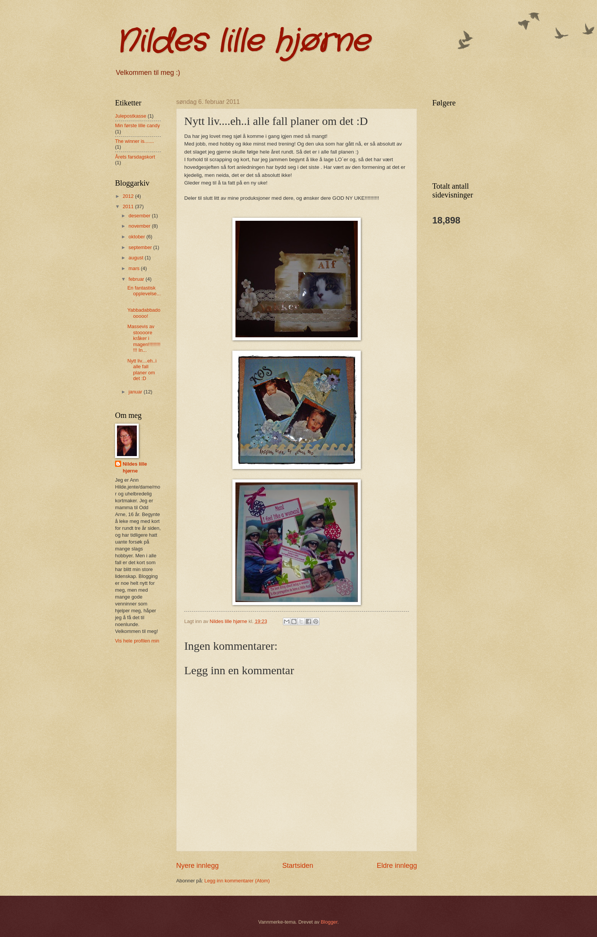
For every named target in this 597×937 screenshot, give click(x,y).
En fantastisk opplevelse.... (144, 294)
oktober (137, 237)
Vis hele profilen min (137, 641)
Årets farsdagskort (135, 157)
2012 (129, 196)
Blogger (329, 922)
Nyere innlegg (197, 865)
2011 (129, 206)
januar (135, 392)
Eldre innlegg (397, 865)
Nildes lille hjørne (242, 42)
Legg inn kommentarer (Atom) (237, 881)
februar (136, 279)
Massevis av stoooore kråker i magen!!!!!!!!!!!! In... (144, 338)
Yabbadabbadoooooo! (143, 313)
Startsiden (297, 865)
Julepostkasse (130, 116)
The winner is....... (134, 141)
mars (134, 268)
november (140, 226)
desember (140, 215)
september (140, 247)
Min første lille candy (137, 125)
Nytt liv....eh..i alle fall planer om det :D (141, 369)
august (136, 258)
